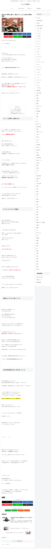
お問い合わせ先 (39, 277)
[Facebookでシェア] (9, 34)
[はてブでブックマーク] (14, 34)
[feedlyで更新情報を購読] (16, 508)
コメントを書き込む (17, 539)
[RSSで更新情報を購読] (19, 508)
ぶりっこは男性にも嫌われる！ (16, 106)
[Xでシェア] (4, 34)
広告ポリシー (39, 279)
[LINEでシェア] (25, 34)
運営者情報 (38, 282)
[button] (30, 34)
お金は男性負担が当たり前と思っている (18, 111)
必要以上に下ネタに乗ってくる (16, 109)
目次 (16, 104)
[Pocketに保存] (20, 34)
